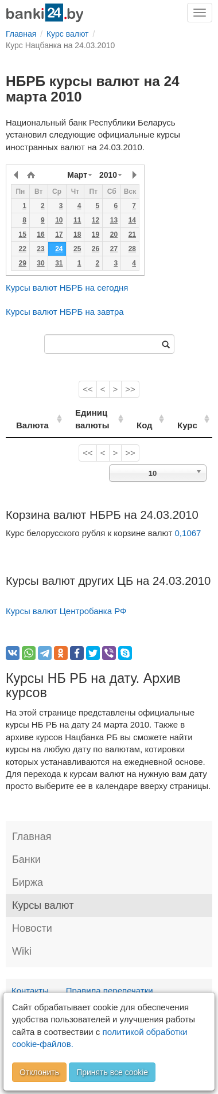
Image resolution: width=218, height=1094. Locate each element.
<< (88, 389)
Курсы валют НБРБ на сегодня (67, 287)
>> (130, 389)
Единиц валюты (87, 418)
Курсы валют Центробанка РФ (66, 611)
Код (152, 425)
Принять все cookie (112, 1072)
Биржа (27, 882)
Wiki (22, 951)
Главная (32, 836)
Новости (32, 928)
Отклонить (39, 1072)
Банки (26, 859)
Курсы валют (42, 905)
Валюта (32, 425)
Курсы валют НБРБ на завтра (65, 312)
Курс (191, 425)
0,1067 (188, 533)
